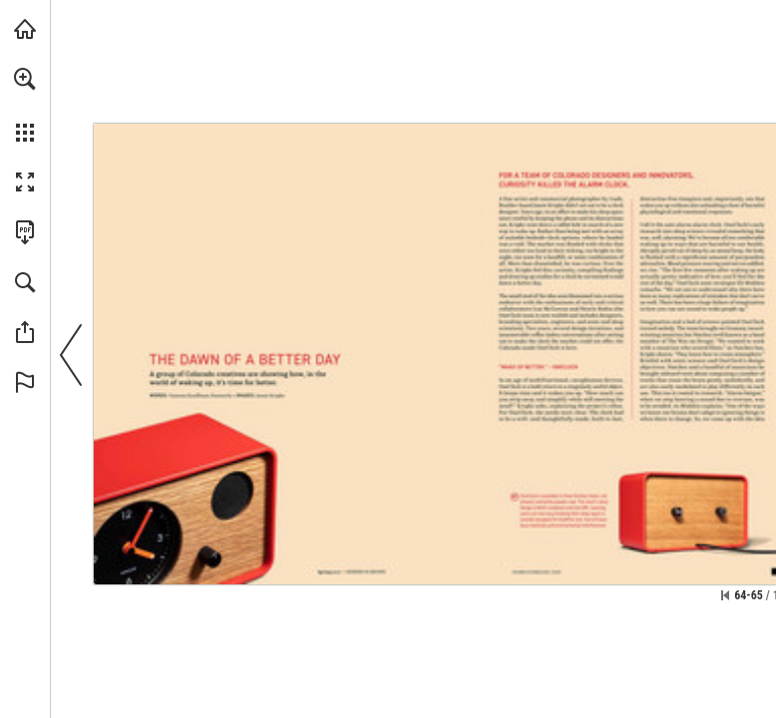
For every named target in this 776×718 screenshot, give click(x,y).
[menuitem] (25, 105)
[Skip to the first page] (725, 595)
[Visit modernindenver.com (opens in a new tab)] (25, 29)
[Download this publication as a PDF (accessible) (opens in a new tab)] (25, 232)
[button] (25, 79)
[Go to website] (537, 571)
